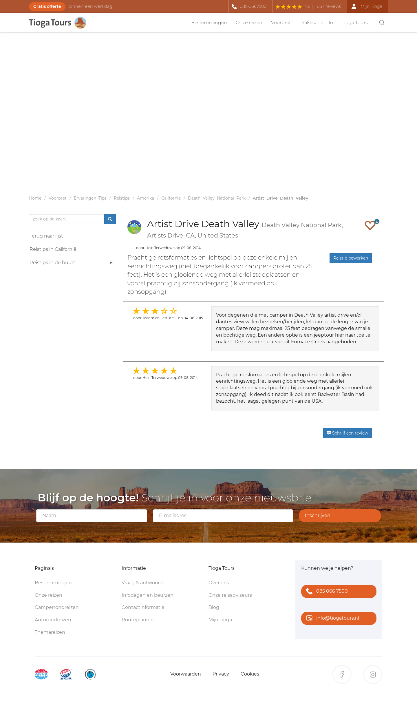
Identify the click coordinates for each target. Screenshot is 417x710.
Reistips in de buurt (72, 263)
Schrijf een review (347, 433)
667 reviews (329, 6)
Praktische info (316, 22)
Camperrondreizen (57, 607)
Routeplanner (138, 620)
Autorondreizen (53, 620)
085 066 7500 (325, 591)
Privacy (221, 674)
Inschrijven (317, 515)
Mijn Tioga (220, 620)
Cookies (250, 674)
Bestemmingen (209, 22)
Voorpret (281, 22)
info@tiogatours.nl (331, 618)
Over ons (219, 582)
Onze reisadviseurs (230, 595)
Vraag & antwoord (142, 582)
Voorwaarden (185, 674)
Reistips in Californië (53, 249)
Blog (214, 607)
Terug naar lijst (46, 236)
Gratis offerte (47, 6)
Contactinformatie (143, 607)
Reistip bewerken (350, 258)
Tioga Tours (355, 22)
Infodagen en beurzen (147, 595)
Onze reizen (249, 22)
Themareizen (50, 632)
